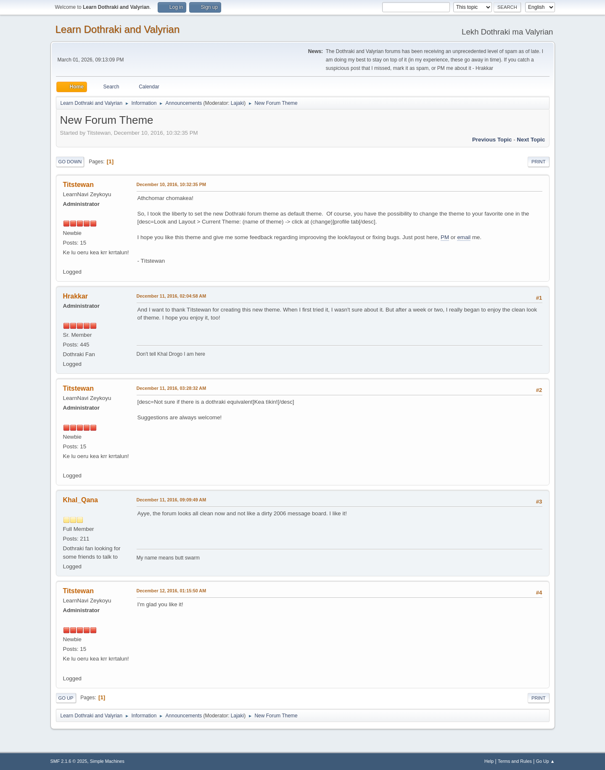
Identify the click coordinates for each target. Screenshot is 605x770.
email (463, 237)
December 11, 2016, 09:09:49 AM (171, 499)
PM (445, 237)
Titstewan (78, 184)
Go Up (66, 698)
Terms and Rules (515, 761)
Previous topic (492, 139)
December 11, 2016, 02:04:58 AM (171, 295)
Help (489, 761)
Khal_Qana (80, 500)
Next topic (531, 139)
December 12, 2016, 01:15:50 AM (171, 590)
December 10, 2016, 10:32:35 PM (171, 184)
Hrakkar (75, 296)
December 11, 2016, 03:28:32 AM (171, 388)
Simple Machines (107, 761)
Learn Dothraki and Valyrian (117, 29)
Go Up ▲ (545, 761)
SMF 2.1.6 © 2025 (68, 761)
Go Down (70, 161)
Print (538, 161)
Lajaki (237, 103)
